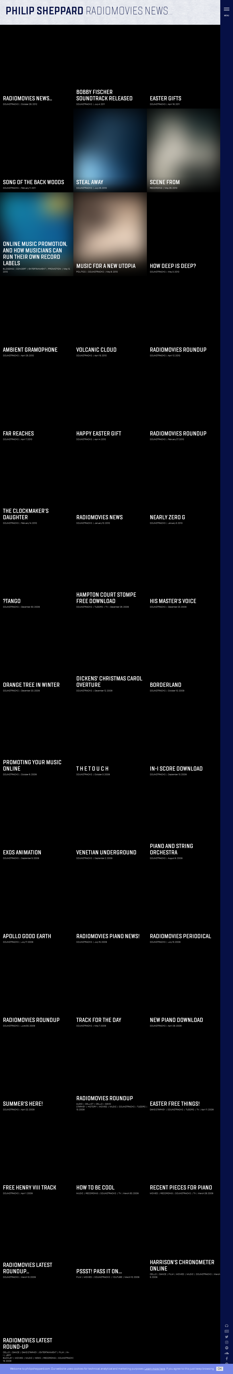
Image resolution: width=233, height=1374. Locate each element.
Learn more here (155, 1368)
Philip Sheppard (44, 11)
